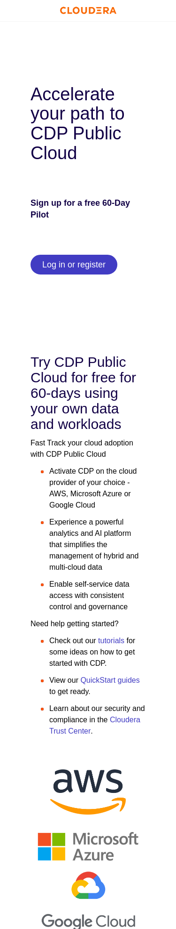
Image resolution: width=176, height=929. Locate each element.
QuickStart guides (109, 680)
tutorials (110, 641)
